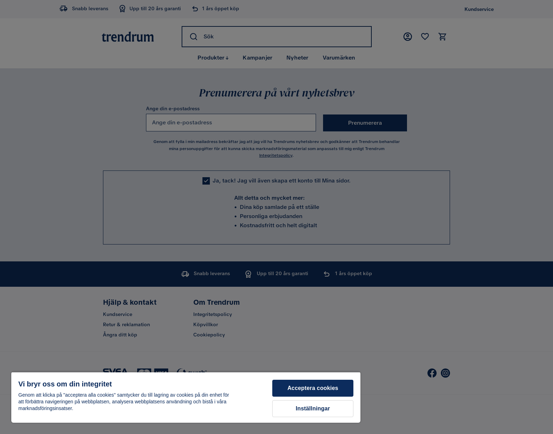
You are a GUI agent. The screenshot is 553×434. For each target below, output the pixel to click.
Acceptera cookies (312, 388)
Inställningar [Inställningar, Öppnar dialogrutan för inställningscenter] (313, 408)
